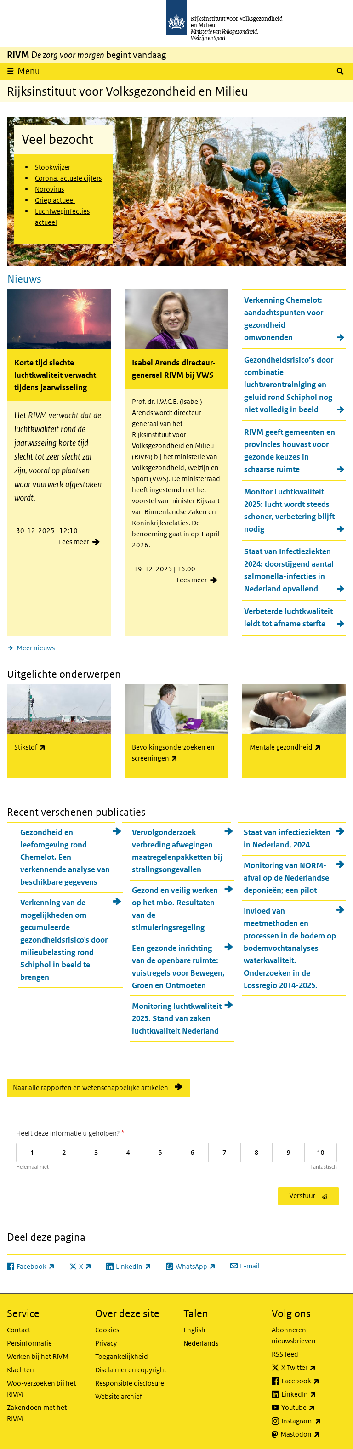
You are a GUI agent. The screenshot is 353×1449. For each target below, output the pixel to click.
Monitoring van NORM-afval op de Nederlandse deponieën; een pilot (286, 874)
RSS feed (285, 1351)
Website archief (118, 1393)
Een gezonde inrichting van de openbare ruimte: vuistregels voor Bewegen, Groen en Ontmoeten (178, 963)
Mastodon (313, 1431)
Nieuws (24, 277)
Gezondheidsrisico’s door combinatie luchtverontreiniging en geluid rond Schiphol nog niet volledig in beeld (288, 383)
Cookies (107, 1327)
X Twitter (313, 1364)
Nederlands (200, 1340)
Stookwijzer (52, 167)
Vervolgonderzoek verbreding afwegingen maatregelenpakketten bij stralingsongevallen (177, 847)
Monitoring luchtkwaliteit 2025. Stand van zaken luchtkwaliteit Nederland (177, 1015)
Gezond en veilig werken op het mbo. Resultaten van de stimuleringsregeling (175, 905)
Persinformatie (29, 1340)
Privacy (106, 1340)
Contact (18, 1327)
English (194, 1327)
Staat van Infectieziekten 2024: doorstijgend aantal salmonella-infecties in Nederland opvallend (289, 568)
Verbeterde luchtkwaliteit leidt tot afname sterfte (288, 616)
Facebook (313, 1378)
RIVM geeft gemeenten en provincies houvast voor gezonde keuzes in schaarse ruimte (289, 449)
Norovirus (49, 189)
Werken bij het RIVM (37, 1353)
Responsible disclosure (129, 1380)
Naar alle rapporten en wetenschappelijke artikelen (90, 1084)
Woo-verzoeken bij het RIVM (41, 1386)
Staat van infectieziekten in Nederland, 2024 (287, 835)
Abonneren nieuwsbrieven (294, 1332)
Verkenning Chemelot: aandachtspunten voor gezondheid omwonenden (283, 317)
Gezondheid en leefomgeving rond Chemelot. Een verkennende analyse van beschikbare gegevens (65, 854)
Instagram (313, 1418)
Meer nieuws (36, 646)
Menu (28, 71)
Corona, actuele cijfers (68, 178)
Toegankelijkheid (121, 1353)
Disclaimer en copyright (130, 1367)
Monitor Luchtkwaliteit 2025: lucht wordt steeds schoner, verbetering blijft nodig (289, 509)
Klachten (20, 1367)
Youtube (313, 1404)
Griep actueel (55, 200)
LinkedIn (313, 1391)
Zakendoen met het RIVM (37, 1410)
